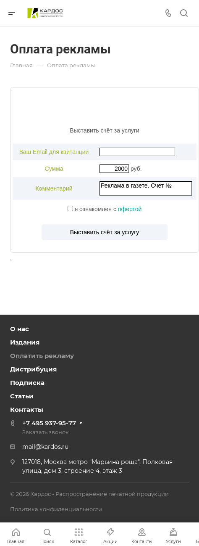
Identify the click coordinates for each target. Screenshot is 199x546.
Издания (24, 342)
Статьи (22, 396)
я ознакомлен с (108, 209)
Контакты (26, 409)
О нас (19, 329)
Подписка (27, 383)
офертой (129, 209)
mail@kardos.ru (45, 447)
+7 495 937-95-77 (49, 423)
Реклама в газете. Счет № (146, 188)
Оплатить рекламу (42, 356)
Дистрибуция (33, 369)
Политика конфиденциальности (56, 509)
